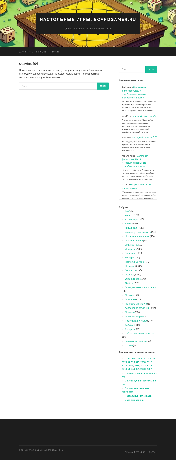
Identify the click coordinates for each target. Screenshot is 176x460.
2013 (143, 365)
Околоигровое (133, 278)
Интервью (130, 248)
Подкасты (130, 299)
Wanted (129, 214)
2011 (124, 368)
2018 (143, 362)
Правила (130, 312)
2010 (130, 368)
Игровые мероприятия (137, 236)
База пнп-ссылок (134, 399)
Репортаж (130, 329)
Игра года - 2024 (133, 358)
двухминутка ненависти (138, 231)
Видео (128, 223)
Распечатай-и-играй (136, 320)
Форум (55, 52)
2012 (149, 365)
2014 (136, 365)
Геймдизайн (131, 227)
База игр (23, 52)
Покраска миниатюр (136, 303)
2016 (124, 365)
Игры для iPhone (134, 240)
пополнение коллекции (137, 307)
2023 (146, 358)
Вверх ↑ (153, 452)
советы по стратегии (136, 341)
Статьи (129, 345)
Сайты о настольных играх (139, 333)
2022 (152, 358)
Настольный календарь (138, 395)
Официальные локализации (140, 287)
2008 (143, 368)
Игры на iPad (132, 244)
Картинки (130, 253)
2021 (124, 362)
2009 (136, 368)
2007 (149, 368)
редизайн (130, 324)
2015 (130, 365)
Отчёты (129, 282)
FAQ (127, 210)
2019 (136, 362)
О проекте (41, 52)
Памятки (129, 295)
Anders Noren (138, 452)
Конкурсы (130, 257)
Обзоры (129, 274)
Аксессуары (131, 219)
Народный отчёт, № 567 (144, 116)
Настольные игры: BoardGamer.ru (88, 19)
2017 (149, 362)
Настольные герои (135, 261)
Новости (129, 265)
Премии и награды (135, 316)
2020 (130, 362)
